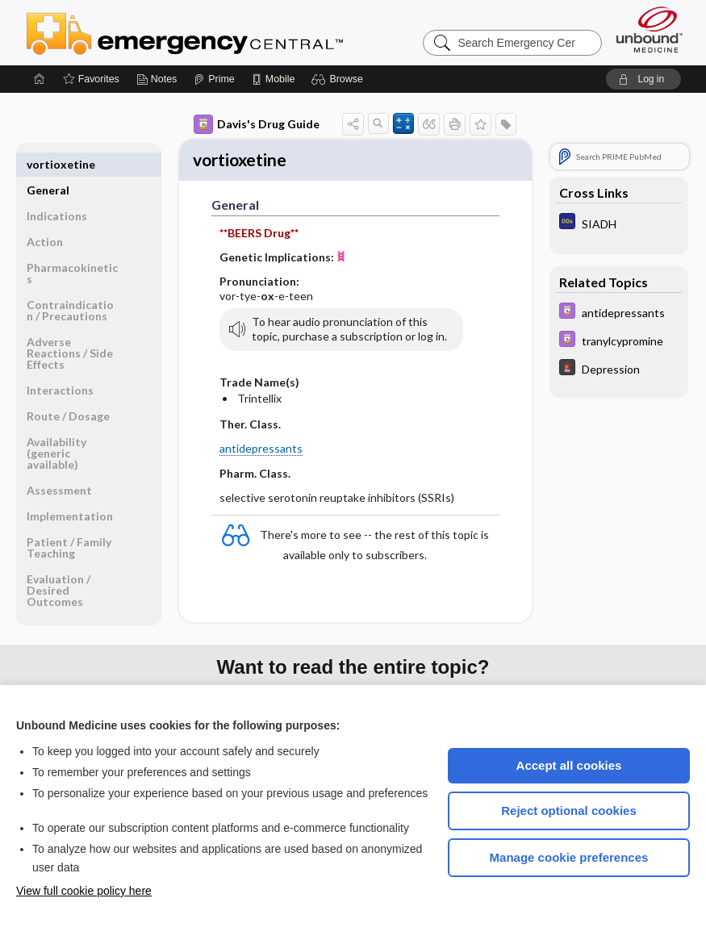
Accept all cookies (569, 765)
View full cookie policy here (84, 890)
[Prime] (214, 79)
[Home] (39, 79)
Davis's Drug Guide (257, 124)
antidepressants (261, 450)
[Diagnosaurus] (618, 223)
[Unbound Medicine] (649, 29)
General (48, 164)
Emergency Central (226, 32)
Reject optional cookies (569, 810)
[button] (339, 79)
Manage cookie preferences (569, 857)
